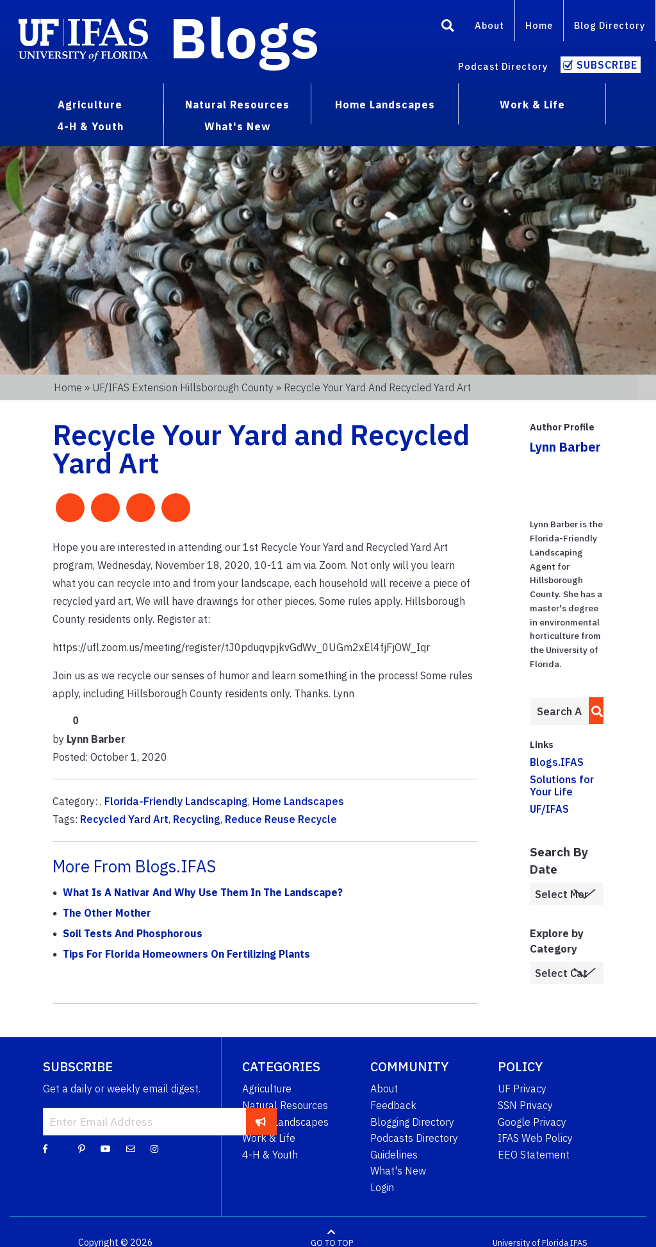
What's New (398, 1170)
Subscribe (607, 64)
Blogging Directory (412, 1122)
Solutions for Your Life (562, 785)
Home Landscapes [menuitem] (385, 104)
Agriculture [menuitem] (90, 104)
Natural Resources (285, 1105)
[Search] (447, 27)
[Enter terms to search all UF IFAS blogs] (559, 711)
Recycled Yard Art (124, 819)
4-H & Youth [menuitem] (90, 126)
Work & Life (268, 1138)
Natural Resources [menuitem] (237, 104)
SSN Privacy (525, 1105)
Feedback (393, 1105)
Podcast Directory (503, 66)
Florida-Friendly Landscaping (176, 801)
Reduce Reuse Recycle (281, 819)
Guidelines (394, 1154)
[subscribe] (261, 1121)
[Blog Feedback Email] (130, 1148)
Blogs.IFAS (557, 762)
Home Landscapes (298, 801)
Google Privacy (532, 1122)
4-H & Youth (270, 1154)
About (489, 25)
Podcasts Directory (414, 1138)
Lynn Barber (565, 447)
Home (539, 25)
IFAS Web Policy (535, 1138)
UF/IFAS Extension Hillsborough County (183, 387)
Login (382, 1187)
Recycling (196, 819)
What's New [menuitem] (237, 126)
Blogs (244, 37)
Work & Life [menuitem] (532, 104)
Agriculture (266, 1088)
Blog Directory (609, 25)
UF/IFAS (549, 808)
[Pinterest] (81, 1148)
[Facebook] (45, 1148)
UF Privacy (522, 1088)
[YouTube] (106, 1148)
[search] (593, 710)
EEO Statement (534, 1154)
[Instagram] (154, 1148)
